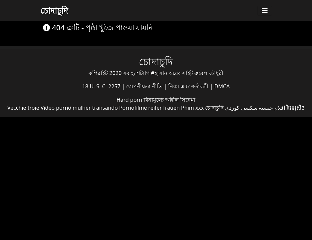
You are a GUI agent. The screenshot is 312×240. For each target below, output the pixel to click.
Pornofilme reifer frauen (149, 107)
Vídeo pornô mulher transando (79, 107)
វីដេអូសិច (295, 107)
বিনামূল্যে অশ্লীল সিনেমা (169, 99)
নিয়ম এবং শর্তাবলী (189, 86)
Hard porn (130, 99)
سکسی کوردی (241, 107)
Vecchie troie (23, 107)
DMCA (222, 86)
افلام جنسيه (272, 107)
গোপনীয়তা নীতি (145, 86)
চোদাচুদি (54, 10)
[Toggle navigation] (264, 11)
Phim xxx (192, 107)
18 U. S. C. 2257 (102, 86)
